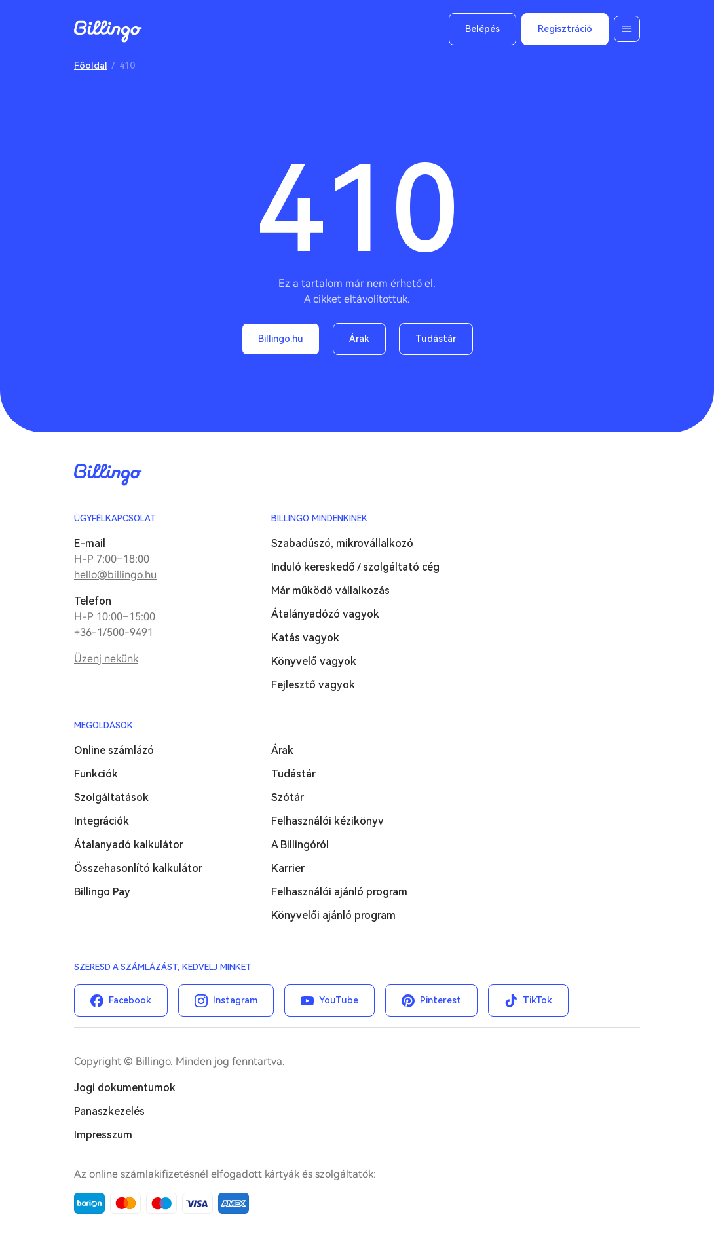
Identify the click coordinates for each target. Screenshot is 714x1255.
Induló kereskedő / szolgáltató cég (355, 567)
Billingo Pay (102, 892)
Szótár (287, 797)
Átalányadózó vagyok (325, 614)
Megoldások (103, 725)
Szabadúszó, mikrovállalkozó (342, 543)
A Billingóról (300, 844)
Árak (359, 338)
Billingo (108, 31)
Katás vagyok (305, 637)
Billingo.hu (280, 338)
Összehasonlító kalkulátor (138, 868)
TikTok (537, 1000)
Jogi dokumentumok (125, 1087)
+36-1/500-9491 (113, 632)
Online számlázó (114, 750)
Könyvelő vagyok (313, 661)
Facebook (130, 1000)
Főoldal (90, 65)
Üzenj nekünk (106, 658)
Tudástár (436, 338)
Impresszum (103, 1135)
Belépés (482, 29)
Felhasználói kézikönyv (327, 821)
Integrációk (101, 821)
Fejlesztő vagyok (313, 685)
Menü (627, 29)
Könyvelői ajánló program (333, 915)
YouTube (338, 1000)
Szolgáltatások (111, 797)
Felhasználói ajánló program (339, 892)
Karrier (288, 868)
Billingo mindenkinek (319, 518)
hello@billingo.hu (115, 575)
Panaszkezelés (109, 1111)
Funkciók (96, 774)
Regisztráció (565, 29)
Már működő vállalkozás (330, 590)
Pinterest (440, 1000)
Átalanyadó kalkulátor (128, 844)
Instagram (235, 1000)
